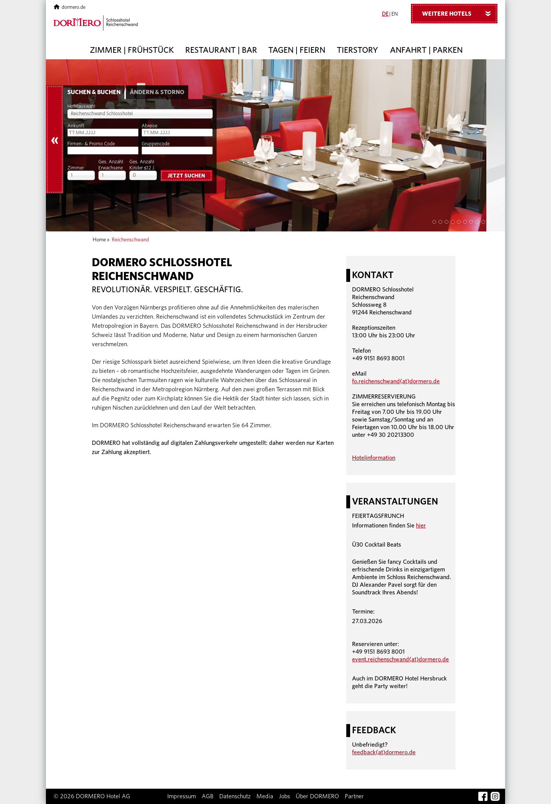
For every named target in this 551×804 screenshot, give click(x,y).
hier (421, 525)
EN (394, 14)
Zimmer (75, 168)
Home (99, 240)
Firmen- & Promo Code (91, 144)
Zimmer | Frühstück (132, 50)
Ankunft (75, 126)
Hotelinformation (373, 458)
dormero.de (69, 7)
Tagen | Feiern (296, 50)
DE (385, 14)
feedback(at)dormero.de (384, 752)
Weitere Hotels (459, 13)
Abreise (149, 126)
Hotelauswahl (81, 106)
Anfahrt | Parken (426, 50)
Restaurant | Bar (221, 50)
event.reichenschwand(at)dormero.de (400, 659)
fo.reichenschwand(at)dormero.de (396, 381)
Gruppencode (156, 144)
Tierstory (357, 50)
